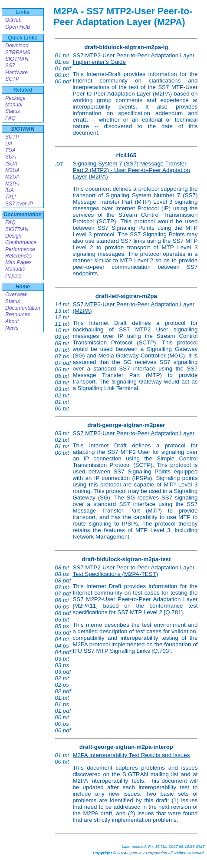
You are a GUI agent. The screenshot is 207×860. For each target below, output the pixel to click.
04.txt (62, 382)
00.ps (62, 724)
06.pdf (63, 613)
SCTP (12, 79)
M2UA (12, 177)
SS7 (10, 66)
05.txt (62, 376)
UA (9, 144)
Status (12, 111)
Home (23, 287)
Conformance (20, 242)
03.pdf (63, 671)
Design (13, 236)
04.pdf (63, 652)
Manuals (15, 269)
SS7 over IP (19, 204)
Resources (17, 314)
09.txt (62, 337)
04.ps (62, 645)
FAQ (10, 118)
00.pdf (63, 81)
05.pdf (63, 632)
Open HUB (17, 27)
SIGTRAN (16, 59)
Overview (16, 294)
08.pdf (63, 580)
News (11, 328)
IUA (9, 190)
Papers (13, 276)
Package (15, 98)
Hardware (16, 72)
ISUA (11, 164)
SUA (10, 157)
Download (16, 46)
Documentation (23, 215)
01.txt (62, 55)
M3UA (12, 170)
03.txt (62, 389)
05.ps (62, 626)
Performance (20, 249)
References (18, 256)
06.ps (62, 606)
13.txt (62, 311)
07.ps (62, 356)
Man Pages (18, 262)
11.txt (62, 324)
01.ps (62, 62)
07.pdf (63, 363)
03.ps (62, 665)
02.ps (62, 684)
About (12, 321)
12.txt (62, 317)
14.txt (62, 304)
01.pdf (63, 68)
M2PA (12, 184)
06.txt (62, 369)
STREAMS (17, 53)
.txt (58, 163)
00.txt (62, 75)
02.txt (62, 395)
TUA (10, 150)
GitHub (13, 20)
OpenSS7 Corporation (147, 853)
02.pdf (63, 691)
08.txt (62, 343)
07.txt (62, 350)
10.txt (62, 330)
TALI (10, 197)
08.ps (62, 574)
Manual (13, 105)
